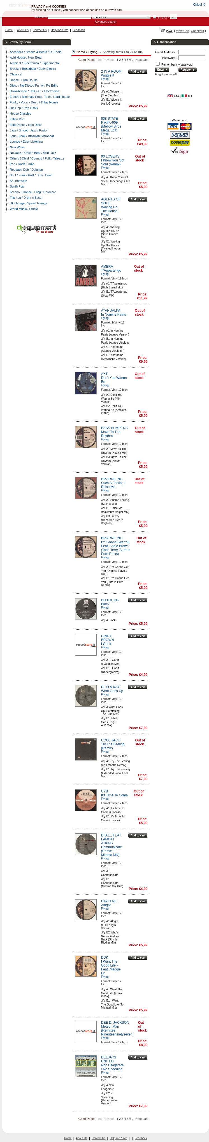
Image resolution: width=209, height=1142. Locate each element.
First (98, 59)
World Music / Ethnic (24, 209)
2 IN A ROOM (111, 71)
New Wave (17, 147)
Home (9, 30)
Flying (105, 78)
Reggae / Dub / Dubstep (26, 169)
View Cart (182, 31)
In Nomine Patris (113, 314)
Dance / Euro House (24, 80)
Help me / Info (59, 30)
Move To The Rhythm (110, 434)
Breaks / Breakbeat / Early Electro (33, 68)
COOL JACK (110, 740)
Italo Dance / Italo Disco (26, 124)
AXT (104, 374)
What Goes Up (112, 691)
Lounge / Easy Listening (26, 141)
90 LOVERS (110, 156)
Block (105, 604)
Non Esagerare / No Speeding (112, 1067)
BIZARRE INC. (112, 479)
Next (138, 59)
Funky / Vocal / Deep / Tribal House (34, 102)
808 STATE (109, 119)
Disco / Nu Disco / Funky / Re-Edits (34, 85)
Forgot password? (166, 74)
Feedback (79, 30)
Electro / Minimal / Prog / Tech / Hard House (40, 96)
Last (145, 59)
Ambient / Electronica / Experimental (34, 63)
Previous (109, 59)
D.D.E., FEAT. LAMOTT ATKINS (111, 839)
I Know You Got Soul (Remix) (112, 162)
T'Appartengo (111, 270)
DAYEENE (109, 901)
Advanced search (105, 21)
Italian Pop (17, 119)
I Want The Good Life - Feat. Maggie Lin (111, 967)
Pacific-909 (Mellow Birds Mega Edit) (111, 126)
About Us (23, 30)
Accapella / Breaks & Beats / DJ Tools (35, 52)
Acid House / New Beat (25, 57)
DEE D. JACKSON (115, 1023)
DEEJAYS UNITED (108, 1059)
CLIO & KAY (110, 687)
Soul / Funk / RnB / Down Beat (31, 175)
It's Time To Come (114, 795)
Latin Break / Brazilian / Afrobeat (32, 136)
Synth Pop (17, 186)
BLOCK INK (110, 600)
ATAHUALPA (110, 311)
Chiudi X (199, 4)
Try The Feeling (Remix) (112, 746)
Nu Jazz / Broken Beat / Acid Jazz (33, 152)
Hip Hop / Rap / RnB (24, 108)
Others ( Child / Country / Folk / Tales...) (37, 158)
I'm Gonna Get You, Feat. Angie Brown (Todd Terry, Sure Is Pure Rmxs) (115, 548)
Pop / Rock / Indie (22, 164)
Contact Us (40, 30)
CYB (104, 791)
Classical (16, 74)
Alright (106, 905)
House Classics (20, 113)
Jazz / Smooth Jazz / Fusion (29, 130)
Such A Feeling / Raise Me (113, 485)
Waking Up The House (109, 209)
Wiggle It (107, 75)
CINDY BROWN (107, 638)
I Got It (106, 644)
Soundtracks (18, 180)
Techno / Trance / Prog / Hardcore (33, 192)
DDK (104, 958)
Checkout (197, 31)
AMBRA (107, 267)
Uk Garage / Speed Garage (28, 203)
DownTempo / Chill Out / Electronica (34, 91)
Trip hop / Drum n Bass (25, 197)
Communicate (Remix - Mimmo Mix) (111, 851)
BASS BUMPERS (114, 428)
